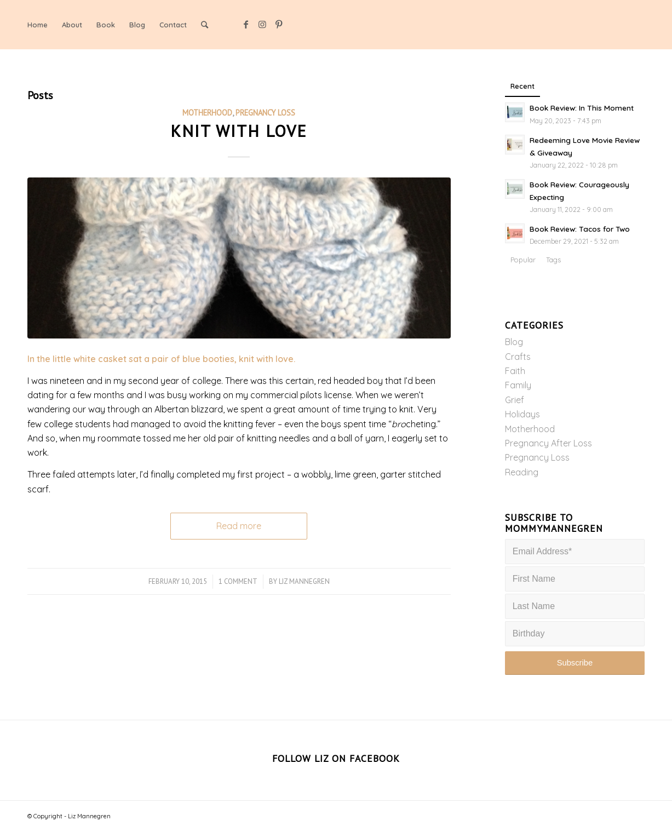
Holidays (522, 414)
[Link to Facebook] (246, 24)
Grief (514, 399)
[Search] (204, 24)
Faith (515, 370)
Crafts (518, 356)
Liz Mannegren (304, 581)
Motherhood (207, 112)
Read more (238, 525)
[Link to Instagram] (262, 24)
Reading (521, 472)
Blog (514, 341)
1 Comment (238, 581)
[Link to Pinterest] (279, 24)
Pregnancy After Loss (548, 443)
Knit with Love (238, 130)
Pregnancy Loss (265, 112)
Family (518, 385)
